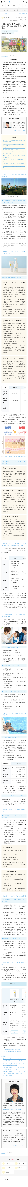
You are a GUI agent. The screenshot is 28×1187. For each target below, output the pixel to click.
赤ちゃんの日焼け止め (23, 13)
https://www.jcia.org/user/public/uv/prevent (15, 456)
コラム (16, 13)
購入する (15, 1032)
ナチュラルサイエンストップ (7, 13)
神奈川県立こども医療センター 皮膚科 (12, 1109)
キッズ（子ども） (6, 31)
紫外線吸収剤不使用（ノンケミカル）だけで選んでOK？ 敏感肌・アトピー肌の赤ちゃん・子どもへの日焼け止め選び (14, 1073)
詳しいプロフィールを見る (19, 130)
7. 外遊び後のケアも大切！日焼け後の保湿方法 (14, 163)
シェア (6, 56)
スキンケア (15, 31)
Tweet (3, 56)
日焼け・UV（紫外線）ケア (8, 33)
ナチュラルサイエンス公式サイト (17, 1145)
